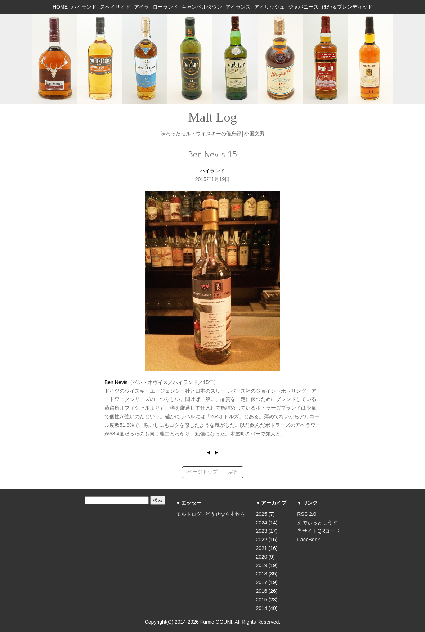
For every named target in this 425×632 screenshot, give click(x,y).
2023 (261, 531)
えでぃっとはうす (317, 522)
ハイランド (212, 170)
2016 (261, 591)
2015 (261, 599)
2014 (261, 608)
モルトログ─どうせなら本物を (210, 514)
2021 (261, 548)
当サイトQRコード (318, 531)
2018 (261, 574)
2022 (261, 539)
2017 (261, 582)
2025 (261, 514)
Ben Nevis (116, 382)
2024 (261, 522)
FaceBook (308, 539)
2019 (261, 565)
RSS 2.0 (306, 514)
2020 (261, 557)
